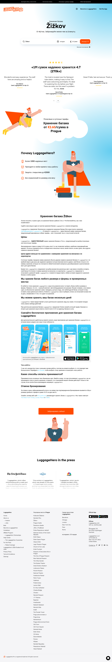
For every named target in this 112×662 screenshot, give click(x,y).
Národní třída (37, 607)
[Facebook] (97, 545)
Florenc (35, 639)
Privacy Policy (7, 551)
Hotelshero (7, 530)
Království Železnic (38, 515)
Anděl (35, 610)
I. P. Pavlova (36, 597)
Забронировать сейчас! (55, 411)
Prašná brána (37, 583)
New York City (66, 525)
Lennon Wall (37, 585)
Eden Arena (36, 632)
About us (6, 518)
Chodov (35, 592)
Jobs (6, 523)
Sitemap (6, 556)
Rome (64, 529)
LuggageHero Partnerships (13, 535)
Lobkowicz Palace (38, 568)
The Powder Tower (38, 612)
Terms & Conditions (9, 554)
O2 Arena (36, 634)
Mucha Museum (38, 570)
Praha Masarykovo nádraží (41, 530)
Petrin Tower (37, 578)
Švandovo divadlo (38, 525)
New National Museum (40, 558)
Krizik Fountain (37, 549)
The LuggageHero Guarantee (13, 540)
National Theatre (38, 573)
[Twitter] (99, 545)
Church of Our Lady (39, 547)
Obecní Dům (37, 542)
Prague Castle (37, 523)
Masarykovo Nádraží (39, 646)
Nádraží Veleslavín (38, 605)
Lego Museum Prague (39, 544)
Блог (5, 525)
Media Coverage (10, 545)
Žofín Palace (37, 537)
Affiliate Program (8, 533)
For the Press (7, 542)
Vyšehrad (36, 580)
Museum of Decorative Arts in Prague (41, 552)
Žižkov (35, 520)
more (62, 89)
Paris (63, 527)
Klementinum (37, 619)
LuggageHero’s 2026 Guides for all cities (14, 548)
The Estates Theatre (39, 563)
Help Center (7, 537)
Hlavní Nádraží (37, 649)
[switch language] (77, 9)
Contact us (92, 545)
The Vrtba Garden (38, 561)
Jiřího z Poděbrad (38, 528)
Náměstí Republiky (38, 644)
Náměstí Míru (37, 518)
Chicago (64, 520)
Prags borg (36, 617)
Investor (7, 520)
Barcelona (65, 517)
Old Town (36, 624)
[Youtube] (105, 545)
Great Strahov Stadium (40, 566)
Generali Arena (37, 629)
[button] (108, 658)
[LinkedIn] (107, 545)
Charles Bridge (37, 590)
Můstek (35, 641)
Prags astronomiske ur (39, 614)
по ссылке (41, 370)
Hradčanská (36, 602)
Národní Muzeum (38, 595)
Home (5, 515)
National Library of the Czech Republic (41, 533)
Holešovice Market (38, 575)
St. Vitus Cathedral (38, 588)
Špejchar (35, 600)
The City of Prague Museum (41, 556)
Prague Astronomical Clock (41, 622)
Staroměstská (37, 636)
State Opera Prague (39, 539)
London (64, 522)
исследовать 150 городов (69, 534)
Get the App (103, 9)
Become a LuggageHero (88, 9)
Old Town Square (38, 627)
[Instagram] (102, 545)
